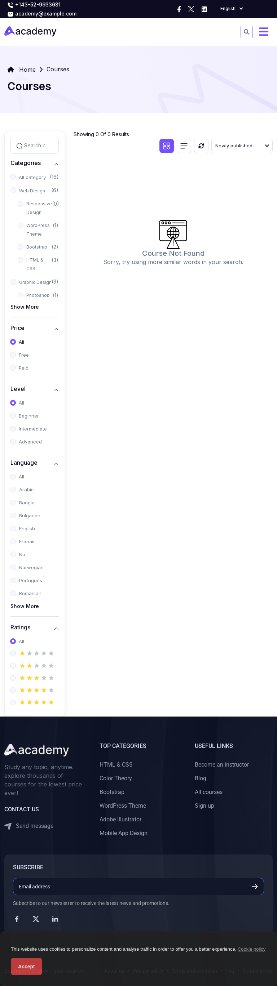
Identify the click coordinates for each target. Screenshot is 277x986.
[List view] (184, 146)
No (22, 554)
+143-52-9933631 (34, 5)
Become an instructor (222, 764)
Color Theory (116, 778)
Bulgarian (29, 515)
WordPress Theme (38, 230)
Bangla (27, 502)
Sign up (204, 805)
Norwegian (31, 567)
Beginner (29, 416)
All (21, 342)
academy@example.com (41, 14)
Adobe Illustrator (120, 819)
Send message (28, 826)
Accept (26, 966)
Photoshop (38, 295)
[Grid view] (166, 146)
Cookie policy (251, 949)
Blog (200, 778)
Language (24, 462)
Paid (23, 368)
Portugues (30, 580)
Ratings (20, 627)
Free (24, 355)
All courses (209, 792)
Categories (25, 163)
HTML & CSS (34, 264)
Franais (27, 541)
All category (32, 177)
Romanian (30, 593)
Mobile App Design (124, 833)
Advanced (30, 442)
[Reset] (201, 146)
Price (17, 328)
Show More (24, 307)
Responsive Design (39, 208)
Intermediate (33, 429)
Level (18, 388)
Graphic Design (35, 282)
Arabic (26, 489)
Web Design (32, 190)
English (27, 528)
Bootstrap (36, 247)
